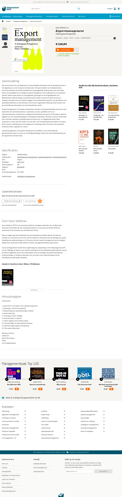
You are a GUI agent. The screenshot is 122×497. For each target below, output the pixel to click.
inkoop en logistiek (14, 431)
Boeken (8, 21)
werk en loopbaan (93, 431)
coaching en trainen (14, 418)
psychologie (93, 418)
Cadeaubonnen (38, 471)
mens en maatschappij (53, 421)
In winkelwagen (65, 50)
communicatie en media (14, 421)
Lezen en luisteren (8, 479)
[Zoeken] (53, 9)
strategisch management (93, 425)
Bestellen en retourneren (11, 475)
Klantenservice (8, 459)
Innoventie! (112, 149)
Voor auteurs (6, 483)
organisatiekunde (53, 431)
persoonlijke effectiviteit (93, 411)
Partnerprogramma (9, 491)
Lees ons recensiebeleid (9, 205)
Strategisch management (20, 21)
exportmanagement (45, 157)
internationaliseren (60, 157)
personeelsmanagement (53, 438)
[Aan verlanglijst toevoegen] (77, 50)
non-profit (53, 425)
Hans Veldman (61, 28)
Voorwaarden (6, 471)
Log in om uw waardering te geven (33, 205)
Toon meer (33, 290)
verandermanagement (93, 428)
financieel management (14, 428)
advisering (14, 411)
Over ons (5, 464)
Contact (4, 468)
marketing (53, 418)
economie (14, 425)
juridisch (53, 411)
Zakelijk (36, 459)
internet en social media (14, 435)
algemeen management (14, 415)
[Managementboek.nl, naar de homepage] (10, 11)
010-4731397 (116, 16)
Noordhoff (20, 167)
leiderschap (53, 415)
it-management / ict (14, 438)
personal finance (53, 435)
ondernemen (53, 428)
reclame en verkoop (93, 421)
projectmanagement (93, 415)
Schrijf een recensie (11, 201)
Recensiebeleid (7, 487)
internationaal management (27, 157)
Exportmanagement (36, 21)
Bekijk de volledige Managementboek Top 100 (23, 398)
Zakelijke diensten (39, 464)
